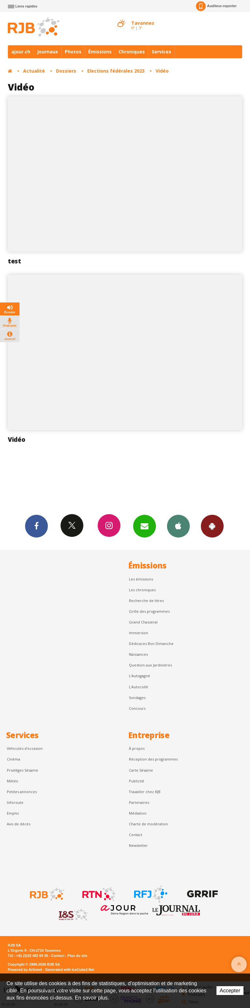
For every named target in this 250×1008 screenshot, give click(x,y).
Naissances (138, 654)
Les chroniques (142, 590)
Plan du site (77, 956)
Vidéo (162, 71)
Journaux (47, 52)
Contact (135, 835)
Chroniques (131, 52)
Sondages (137, 697)
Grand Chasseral (143, 622)
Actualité (34, 71)
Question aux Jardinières (150, 665)
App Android (212, 526)
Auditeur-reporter (216, 6)
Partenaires (139, 802)
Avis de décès (18, 824)
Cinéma (13, 759)
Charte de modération (148, 824)
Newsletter (138, 845)
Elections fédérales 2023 (116, 71)
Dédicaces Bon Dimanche (151, 643)
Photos (73, 52)
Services (161, 52)
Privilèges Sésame (22, 770)
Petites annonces (22, 792)
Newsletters (144, 526)
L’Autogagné (139, 676)
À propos (137, 748)
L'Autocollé (138, 687)
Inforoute (15, 802)
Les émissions (141, 579)
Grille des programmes (149, 611)
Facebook (36, 526)
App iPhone (178, 526)
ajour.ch (20, 52)
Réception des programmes (153, 759)
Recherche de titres (146, 600)
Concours (137, 708)
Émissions (100, 52)
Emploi (13, 813)
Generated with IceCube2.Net (69, 970)
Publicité (136, 781)
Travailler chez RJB (144, 792)
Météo (12, 781)
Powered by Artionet (25, 970)
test (14, 261)
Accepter (230, 990)
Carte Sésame (141, 770)
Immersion (138, 633)
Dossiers (66, 71)
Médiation (137, 813)
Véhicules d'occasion (25, 748)
